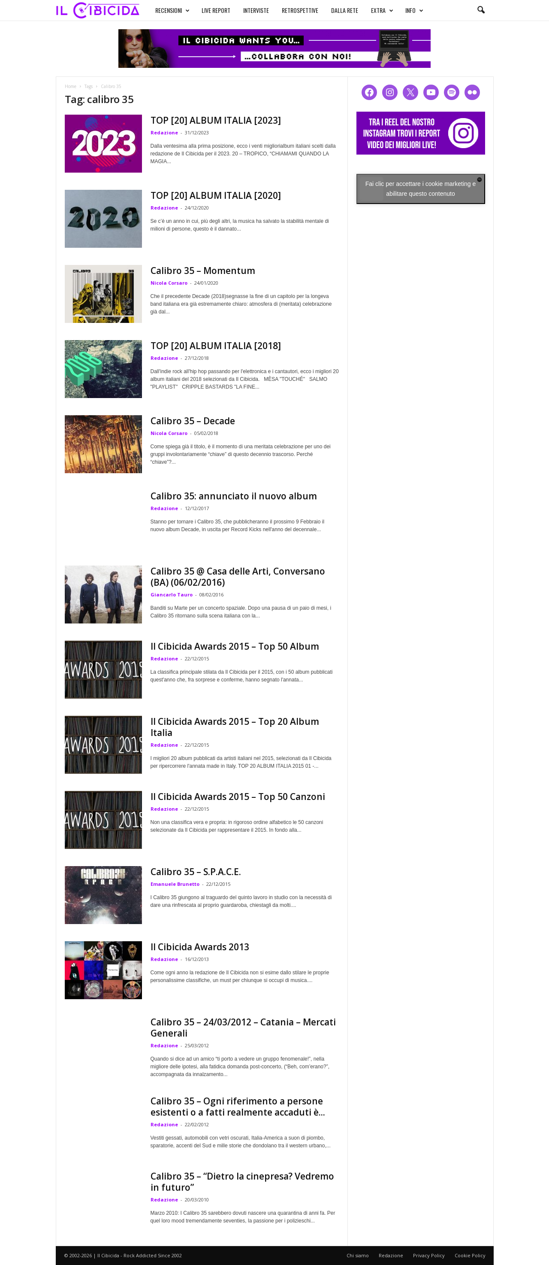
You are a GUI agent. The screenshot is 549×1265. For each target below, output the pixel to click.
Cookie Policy (470, 1255)
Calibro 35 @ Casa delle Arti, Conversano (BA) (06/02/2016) (238, 576)
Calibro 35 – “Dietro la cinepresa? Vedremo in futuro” (242, 1181)
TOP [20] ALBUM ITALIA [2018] (216, 346)
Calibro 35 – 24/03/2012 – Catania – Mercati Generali (243, 1027)
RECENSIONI (172, 10)
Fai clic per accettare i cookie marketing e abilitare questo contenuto (420, 188)
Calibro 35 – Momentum (203, 271)
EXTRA (382, 10)
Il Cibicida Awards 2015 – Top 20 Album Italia (235, 727)
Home (70, 86)
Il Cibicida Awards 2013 (200, 947)
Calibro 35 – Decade (193, 421)
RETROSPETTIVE (300, 10)
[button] (480, 10)
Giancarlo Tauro (172, 594)
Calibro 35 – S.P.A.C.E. (196, 872)
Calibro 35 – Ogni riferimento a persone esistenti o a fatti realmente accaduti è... (238, 1106)
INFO (414, 10)
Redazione (164, 132)
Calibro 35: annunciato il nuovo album (234, 496)
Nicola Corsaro (169, 283)
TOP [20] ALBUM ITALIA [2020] (216, 195)
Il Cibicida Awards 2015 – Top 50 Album (235, 646)
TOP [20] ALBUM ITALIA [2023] (216, 120)
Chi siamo (358, 1255)
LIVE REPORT (216, 10)
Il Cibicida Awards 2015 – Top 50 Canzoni (238, 797)
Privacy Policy (429, 1255)
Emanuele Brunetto (175, 884)
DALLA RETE (344, 10)
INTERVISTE (256, 10)
